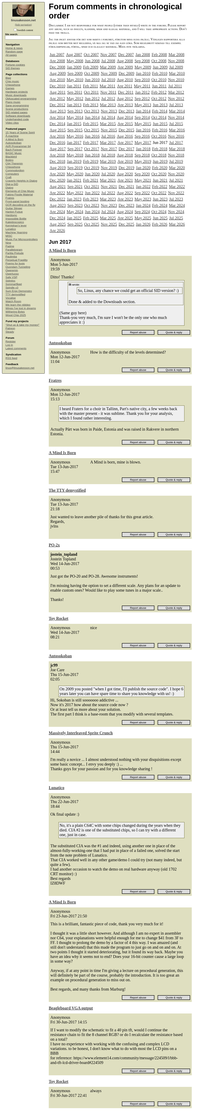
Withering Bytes (15, 311)
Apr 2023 (125, 199)
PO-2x (54, 545)
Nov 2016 (176, 136)
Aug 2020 (125, 174)
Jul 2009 (176, 67)
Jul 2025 (176, 218)
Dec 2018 (57, 161)
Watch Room (13, 301)
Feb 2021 (90, 180)
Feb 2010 (159, 73)
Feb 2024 (159, 205)
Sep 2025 (74, 224)
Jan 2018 (143, 149)
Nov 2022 (176, 193)
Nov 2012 (176, 98)
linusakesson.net (23, 20)
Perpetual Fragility (16, 260)
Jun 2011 (159, 86)
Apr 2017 (125, 142)
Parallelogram (13, 249)
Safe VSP (11, 277)
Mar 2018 (177, 149)
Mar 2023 (108, 199)
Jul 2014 (108, 117)
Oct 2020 (158, 174)
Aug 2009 (58, 73)
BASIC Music (13, 153)
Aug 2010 (125, 79)
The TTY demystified (67, 490)
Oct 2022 (158, 193)
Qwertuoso (12, 273)
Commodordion (14, 170)
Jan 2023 (74, 199)
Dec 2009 (126, 73)
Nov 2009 (109, 73)
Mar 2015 (108, 123)
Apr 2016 (57, 136)
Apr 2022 (57, 193)
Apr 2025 (125, 218)
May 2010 (75, 79)
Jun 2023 (160, 199)
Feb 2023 (90, 199)
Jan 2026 (143, 224)
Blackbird (11, 156)
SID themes (12, 68)
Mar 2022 (177, 186)
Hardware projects (16, 91)
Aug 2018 (125, 155)
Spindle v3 (11, 287)
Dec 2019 (126, 167)
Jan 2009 (74, 67)
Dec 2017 (126, 149)
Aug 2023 (58, 205)
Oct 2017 (91, 149)
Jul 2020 (108, 174)
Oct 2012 (158, 98)
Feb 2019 (90, 161)
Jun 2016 (92, 136)
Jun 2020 (92, 174)
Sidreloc (10, 280)
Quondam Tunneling (17, 266)
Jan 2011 (74, 86)
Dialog (9, 187)
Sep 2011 (74, 92)
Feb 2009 (90, 67)
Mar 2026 (177, 224)
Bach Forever (13, 149)
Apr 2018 (57, 155)
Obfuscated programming (20, 98)
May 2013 (142, 105)
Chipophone (12, 84)
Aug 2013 (58, 111)
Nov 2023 (109, 205)
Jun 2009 (160, 67)
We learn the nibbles (17, 304)
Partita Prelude (14, 253)
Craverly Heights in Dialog (21, 180)
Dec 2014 (57, 123)
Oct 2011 (91, 92)
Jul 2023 (176, 199)
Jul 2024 (108, 211)
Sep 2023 (74, 205)
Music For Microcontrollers (21, 239)
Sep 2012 (142, 98)
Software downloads (17, 115)
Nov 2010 (176, 79)
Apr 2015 (125, 123)
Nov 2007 (108, 54)
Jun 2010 (92, 79)
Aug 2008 (125, 61)
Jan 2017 (74, 142)
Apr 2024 (57, 211)
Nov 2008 (176, 61)
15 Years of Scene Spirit (20, 132)
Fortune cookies (15, 64)
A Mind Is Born (14, 139)
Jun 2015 (160, 123)
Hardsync (11, 215)
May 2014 (75, 117)
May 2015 (142, 123)
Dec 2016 (57, 142)
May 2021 (142, 180)
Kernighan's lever (16, 225)
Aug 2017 (58, 149)
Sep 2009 (74, 73)
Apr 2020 (57, 174)
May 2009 (142, 67)
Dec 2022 (57, 199)
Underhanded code (17, 119)
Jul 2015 (176, 123)
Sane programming (17, 105)
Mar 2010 (177, 73)
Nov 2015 (109, 130)
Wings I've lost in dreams (20, 308)
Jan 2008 (142, 54)
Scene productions (16, 108)
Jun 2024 (92, 211)
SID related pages (16, 112)
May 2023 (142, 199)
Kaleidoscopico (14, 222)
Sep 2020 (142, 174)
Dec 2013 (126, 111)
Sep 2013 (74, 111)
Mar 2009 (108, 67)
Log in (9, 344)
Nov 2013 (109, 111)
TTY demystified (15, 294)
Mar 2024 (177, 205)
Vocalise (10, 297)
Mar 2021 (108, 180)
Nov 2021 (109, 186)
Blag (8, 77)
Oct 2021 (91, 186)
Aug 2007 (74, 54)
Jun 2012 (92, 98)
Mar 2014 (177, 111)
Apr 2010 (57, 79)
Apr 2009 (125, 67)
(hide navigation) (23, 24)
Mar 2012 (176, 92)
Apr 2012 (57, 98)
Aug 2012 (125, 98)
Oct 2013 (91, 111)
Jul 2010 (108, 79)
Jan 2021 (74, 180)
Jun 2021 (160, 180)
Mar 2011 (107, 86)
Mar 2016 (177, 130)
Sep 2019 (74, 167)
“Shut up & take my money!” (22, 324)
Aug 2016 (125, 136)
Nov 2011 (108, 92)
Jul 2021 (176, 180)
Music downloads (16, 95)
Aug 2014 (125, 117)
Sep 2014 (142, 117)
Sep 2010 (142, 79)
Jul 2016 (108, 136)
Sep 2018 (142, 155)
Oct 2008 (158, 61)
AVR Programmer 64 (18, 146)
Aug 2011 (58, 92)
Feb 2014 (159, 111)
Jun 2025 (160, 218)
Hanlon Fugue (14, 211)
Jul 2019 (176, 161)
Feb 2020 (159, 167)
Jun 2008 (92, 61)
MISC (8, 235)
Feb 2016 (159, 130)
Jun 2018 (92, 155)
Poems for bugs (15, 263)
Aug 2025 (58, 224)
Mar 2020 (177, 167)
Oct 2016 (158, 136)
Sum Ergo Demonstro (18, 291)
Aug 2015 (58, 130)
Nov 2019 (109, 167)
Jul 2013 (176, 105)
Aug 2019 (58, 167)
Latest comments (15, 348)
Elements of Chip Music (19, 191)
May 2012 (75, 98)
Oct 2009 (91, 73)
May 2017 (142, 142)
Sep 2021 (74, 186)
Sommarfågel (13, 284)
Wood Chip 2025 (15, 315)
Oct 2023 (91, 205)
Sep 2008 (142, 61)
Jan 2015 (74, 123)
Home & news (14, 48)
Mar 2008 (176, 54)
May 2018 (75, 155)
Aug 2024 (125, 211)
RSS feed (11, 358)
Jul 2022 (108, 193)
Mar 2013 (108, 105)
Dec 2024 (57, 218)
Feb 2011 (90, 86)
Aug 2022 (125, 193)
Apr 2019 (125, 161)
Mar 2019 (108, 161)
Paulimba (11, 256)
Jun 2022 (92, 193)
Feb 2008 (159, 54)
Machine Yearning (16, 232)
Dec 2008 (57, 67)
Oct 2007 (91, 54)
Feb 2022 (159, 186)
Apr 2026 (57, 230)
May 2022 (75, 193)
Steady (9, 331)
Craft (8, 177)
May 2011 (142, 86)
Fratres (9, 197)
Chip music (12, 81)
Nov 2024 (176, 211)
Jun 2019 (160, 161)
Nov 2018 (176, 155)
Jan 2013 (74, 105)
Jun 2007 (57, 54)
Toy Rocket (58, 618)
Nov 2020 (176, 174)
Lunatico (10, 229)
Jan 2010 (143, 73)
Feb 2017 (90, 142)
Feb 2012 (159, 92)
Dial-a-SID (11, 184)
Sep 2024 (142, 211)
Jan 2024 (143, 205)
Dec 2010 (57, 86)
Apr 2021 (125, 180)
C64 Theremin (14, 163)
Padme (9, 246)
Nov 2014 (176, 117)
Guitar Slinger (13, 208)
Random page (14, 51)
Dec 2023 (126, 205)
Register (10, 341)
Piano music (13, 102)
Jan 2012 (142, 92)
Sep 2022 (142, 193)
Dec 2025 (126, 224)
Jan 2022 (143, 186)
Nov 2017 (109, 149)
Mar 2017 (108, 142)
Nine (8, 242)
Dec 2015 (126, 130)
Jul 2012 (108, 98)
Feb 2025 (90, 218)
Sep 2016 (142, 136)
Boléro (9, 160)
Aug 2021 (58, 186)
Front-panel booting (17, 201)
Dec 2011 (125, 92)
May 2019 (142, 161)
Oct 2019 (91, 167)
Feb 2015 (90, 123)
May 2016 (75, 136)
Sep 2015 (74, 130)
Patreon (10, 328)
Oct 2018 (158, 155)
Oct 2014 (158, 117)
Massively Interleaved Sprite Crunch (81, 733)
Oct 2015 (91, 130)
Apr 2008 (57, 61)
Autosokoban (13, 142)
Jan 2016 (143, 130)
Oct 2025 (91, 224)
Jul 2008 (108, 61)
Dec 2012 (57, 105)
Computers (12, 173)
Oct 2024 (158, 211)
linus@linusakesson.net (19, 367)
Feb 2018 (159, 149)
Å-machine (12, 135)
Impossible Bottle (15, 218)
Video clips (12, 122)
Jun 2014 (92, 117)
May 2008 (75, 61)
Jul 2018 (108, 155)
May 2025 (142, 218)
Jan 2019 (74, 161)
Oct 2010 (158, 79)
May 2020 (75, 174)
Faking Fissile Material (19, 194)
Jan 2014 (143, 111)
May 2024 (75, 211)
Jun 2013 (160, 105)
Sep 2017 (74, 149)
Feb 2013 (90, 105)
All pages (11, 55)
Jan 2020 (143, 167)
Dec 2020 (57, 180)
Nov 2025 (109, 224)
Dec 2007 (126, 54)
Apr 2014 (57, 117)
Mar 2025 (108, 218)
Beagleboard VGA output (71, 1008)
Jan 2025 (74, 218)
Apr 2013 (125, 105)
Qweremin (11, 270)
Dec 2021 (126, 186)
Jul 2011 (175, 86)
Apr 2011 (124, 86)
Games (9, 88)
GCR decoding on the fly (20, 204)
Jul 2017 (176, 142)
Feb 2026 (159, 224)
